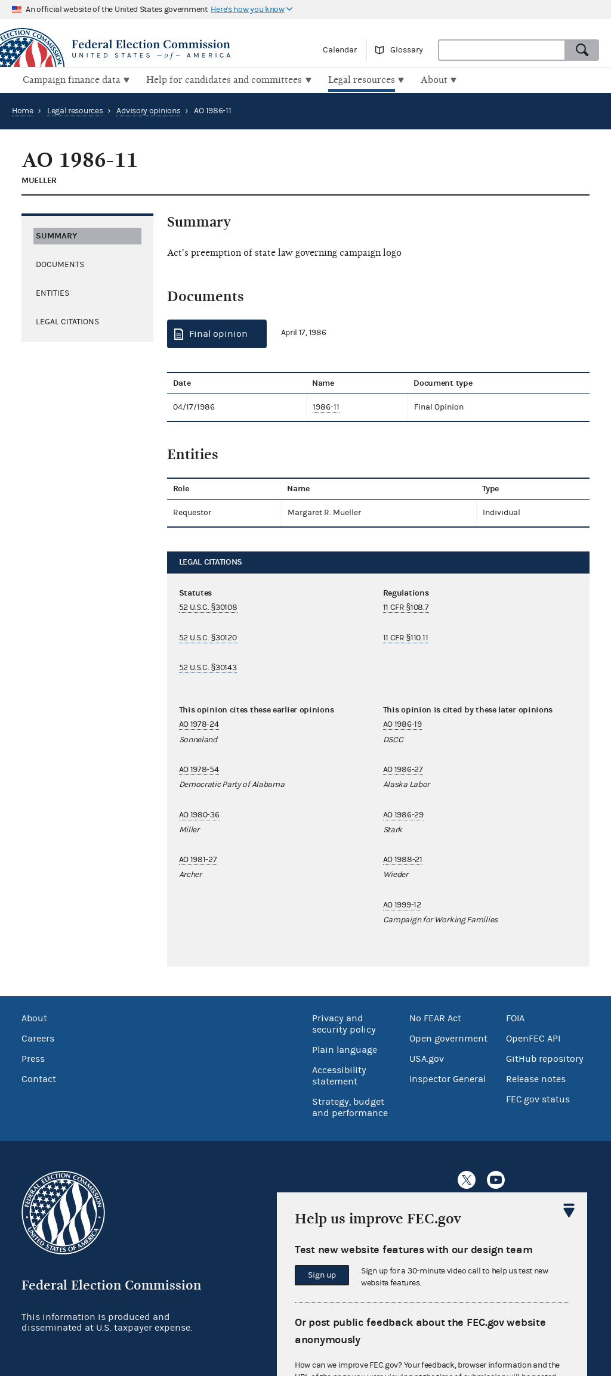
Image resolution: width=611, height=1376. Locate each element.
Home (22, 109)
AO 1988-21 (402, 858)
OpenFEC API (533, 1037)
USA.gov (426, 1057)
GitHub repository (545, 1057)
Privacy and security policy (344, 1023)
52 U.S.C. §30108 (208, 606)
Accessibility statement (339, 1075)
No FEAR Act (435, 1017)
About (34, 1017)
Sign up (322, 1275)
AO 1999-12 (402, 904)
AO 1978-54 (199, 768)
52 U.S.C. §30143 (208, 666)
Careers (37, 1037)
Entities (52, 291)
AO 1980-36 (199, 813)
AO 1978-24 (199, 723)
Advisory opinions (148, 109)
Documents (60, 263)
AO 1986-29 (403, 813)
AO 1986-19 (402, 723)
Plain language (344, 1048)
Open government (448, 1037)
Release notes (536, 1078)
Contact (38, 1078)
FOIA (515, 1017)
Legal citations (67, 320)
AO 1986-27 (403, 768)
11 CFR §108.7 (406, 606)
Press (33, 1057)
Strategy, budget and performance (350, 1106)
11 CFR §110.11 (405, 636)
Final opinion (218, 332)
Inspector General (447, 1078)
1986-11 (326, 406)
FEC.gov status (538, 1098)
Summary (56, 234)
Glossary (406, 50)
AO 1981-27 (198, 858)
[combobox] (502, 50)
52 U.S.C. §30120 (208, 636)
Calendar (340, 50)
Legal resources (75, 109)
